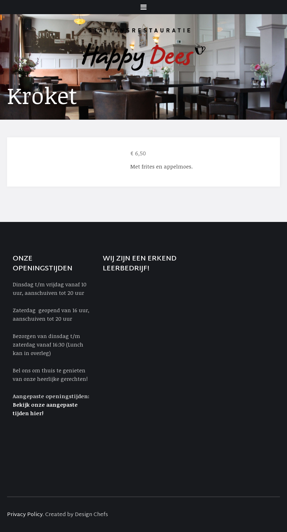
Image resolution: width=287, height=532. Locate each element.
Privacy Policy (25, 515)
